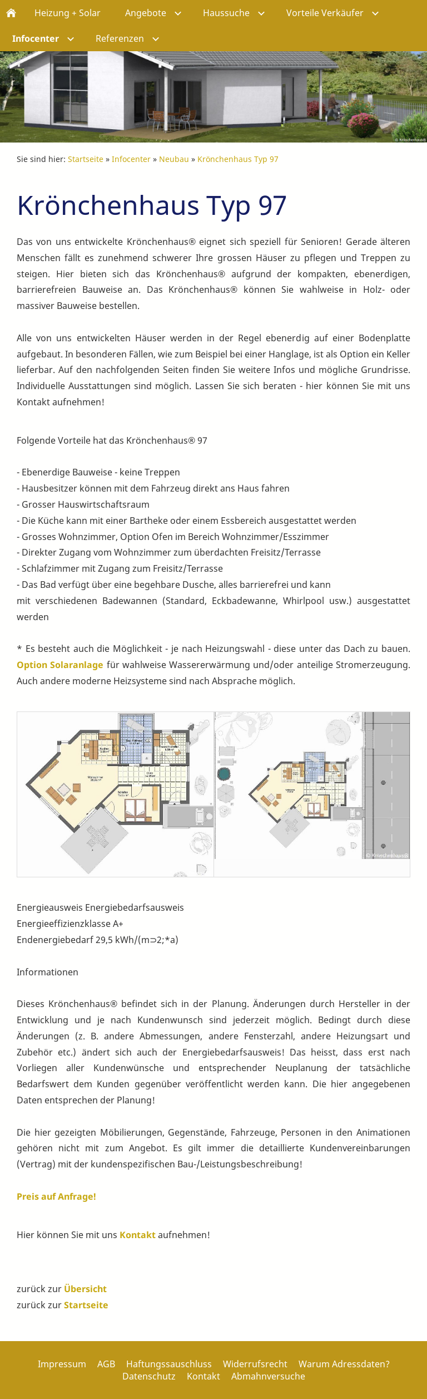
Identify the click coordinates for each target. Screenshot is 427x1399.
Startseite (85, 159)
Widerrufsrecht (255, 1364)
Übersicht (85, 1289)
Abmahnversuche (268, 1376)
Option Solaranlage (60, 665)
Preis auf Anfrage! (56, 1196)
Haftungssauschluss (169, 1364)
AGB (106, 1364)
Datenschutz (149, 1376)
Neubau (174, 159)
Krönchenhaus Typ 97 (238, 159)
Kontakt (138, 1235)
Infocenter (131, 159)
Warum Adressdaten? (344, 1364)
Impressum (62, 1364)
